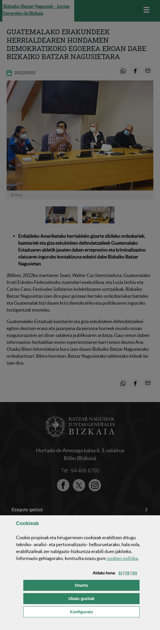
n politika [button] (122, 558)
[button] (120, 573)
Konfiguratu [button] (105, 611)
